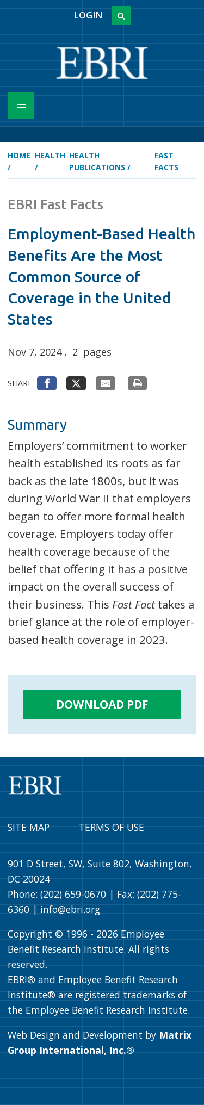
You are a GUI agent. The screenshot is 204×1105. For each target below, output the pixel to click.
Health (50, 155)
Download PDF (102, 704)
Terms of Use (111, 827)
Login (87, 15)
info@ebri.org (70, 909)
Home (19, 155)
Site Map (29, 827)
